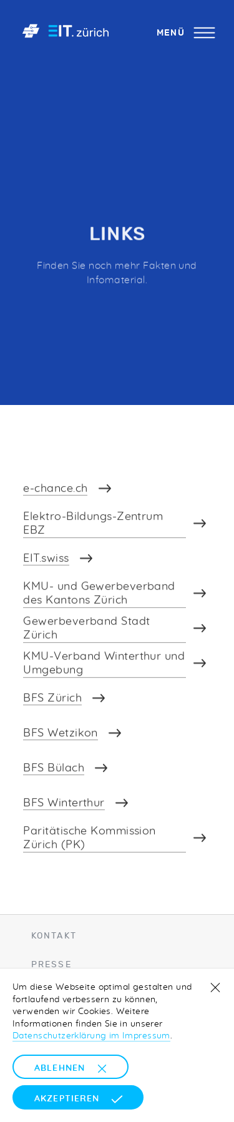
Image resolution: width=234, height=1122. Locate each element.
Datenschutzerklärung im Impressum (91, 1035)
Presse (51, 964)
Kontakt (54, 935)
